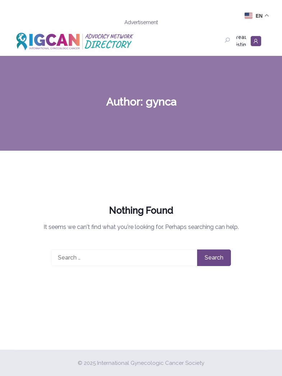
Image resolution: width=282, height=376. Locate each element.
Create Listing (241, 41)
